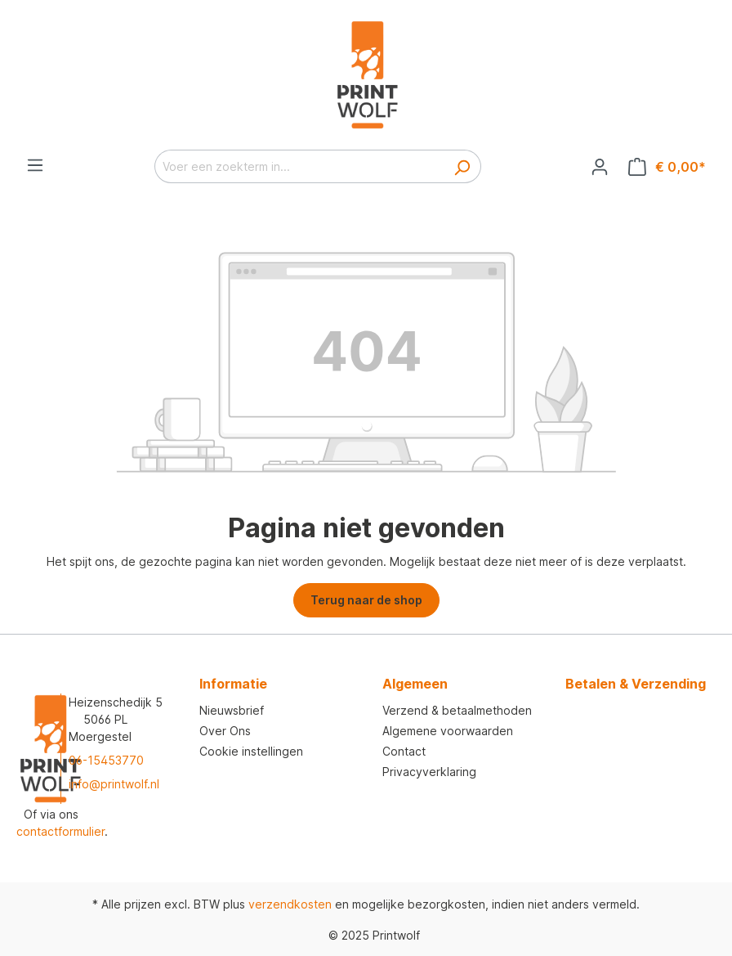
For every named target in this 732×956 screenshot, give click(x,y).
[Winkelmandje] (667, 166)
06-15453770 (106, 760)
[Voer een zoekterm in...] (299, 166)
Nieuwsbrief (231, 710)
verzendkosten (290, 904)
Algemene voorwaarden (447, 731)
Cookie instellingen (251, 751)
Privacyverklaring (429, 772)
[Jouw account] (599, 166)
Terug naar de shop (366, 600)
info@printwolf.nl (114, 784)
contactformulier (60, 831)
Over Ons (225, 731)
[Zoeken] (462, 166)
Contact (404, 751)
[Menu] (35, 165)
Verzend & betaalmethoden (457, 710)
